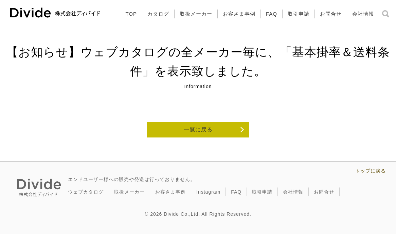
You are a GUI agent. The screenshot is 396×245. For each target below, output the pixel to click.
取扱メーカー (196, 14)
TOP (131, 14)
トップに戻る (370, 171)
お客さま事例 (239, 14)
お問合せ (331, 14)
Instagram (208, 192)
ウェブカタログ (86, 192)
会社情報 (363, 14)
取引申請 (298, 14)
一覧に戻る (198, 129)
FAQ (271, 14)
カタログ (158, 14)
